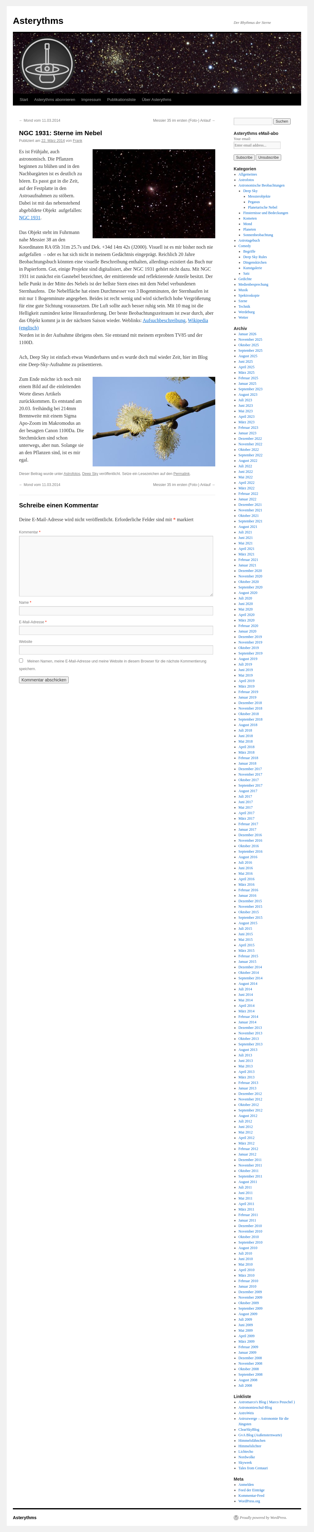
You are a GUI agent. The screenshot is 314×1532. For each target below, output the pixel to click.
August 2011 (248, 1182)
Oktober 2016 (249, 846)
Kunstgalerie (252, 268)
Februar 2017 (248, 824)
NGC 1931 (29, 217)
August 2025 (248, 356)
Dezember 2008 (250, 1358)
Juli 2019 (245, 664)
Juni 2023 (246, 405)
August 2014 (248, 983)
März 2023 (247, 422)
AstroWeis (246, 1413)
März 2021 (247, 554)
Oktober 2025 (249, 345)
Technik (244, 306)
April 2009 (247, 1336)
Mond (247, 224)
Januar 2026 (247, 334)
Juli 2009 (245, 1319)
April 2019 (247, 681)
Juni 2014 (246, 994)
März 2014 (247, 1011)
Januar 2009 (247, 1352)
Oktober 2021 (249, 516)
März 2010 (247, 1275)
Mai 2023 (246, 411)
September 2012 (250, 1110)
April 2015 (247, 945)
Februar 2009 (248, 1347)
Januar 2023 (247, 433)
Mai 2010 (246, 1264)
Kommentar (29, 532)
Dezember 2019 (250, 637)
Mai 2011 (246, 1198)
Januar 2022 (247, 499)
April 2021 (247, 549)
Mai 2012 (246, 1132)
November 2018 (250, 708)
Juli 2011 (245, 1187)
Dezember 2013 (250, 1028)
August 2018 (248, 725)
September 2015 (250, 917)
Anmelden (246, 1484)
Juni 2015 (246, 934)
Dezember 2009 (250, 1292)
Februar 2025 (248, 378)
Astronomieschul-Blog (255, 1407)
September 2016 (250, 851)
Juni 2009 (246, 1325)
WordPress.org (249, 1501)
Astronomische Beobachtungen (262, 185)
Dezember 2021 (250, 505)
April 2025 (247, 367)
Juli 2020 (245, 598)
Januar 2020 (247, 631)
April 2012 (247, 1138)
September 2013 (250, 1044)
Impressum (91, 99)
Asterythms (38, 21)
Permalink (181, 474)
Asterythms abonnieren (54, 99)
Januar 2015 (247, 961)
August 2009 (248, 1314)
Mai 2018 (246, 741)
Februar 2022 (248, 494)
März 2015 (247, 950)
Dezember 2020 (250, 571)
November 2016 (250, 840)
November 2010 (250, 1231)
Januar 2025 (247, 383)
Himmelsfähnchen (252, 1440)
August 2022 (248, 460)
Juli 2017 (245, 796)
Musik (243, 290)
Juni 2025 (246, 361)
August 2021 (248, 527)
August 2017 (248, 791)
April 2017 (247, 813)
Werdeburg (247, 312)
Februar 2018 (248, 758)
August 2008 (248, 1380)
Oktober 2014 (249, 972)
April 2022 (247, 482)
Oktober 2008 (249, 1369)
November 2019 (250, 642)
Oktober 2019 (249, 648)
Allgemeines (248, 174)
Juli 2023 (245, 400)
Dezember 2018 (250, 703)
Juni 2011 (246, 1193)
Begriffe (249, 251)
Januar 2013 (247, 1088)
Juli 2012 (245, 1121)
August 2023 (248, 394)
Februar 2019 (248, 692)
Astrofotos (71, 474)
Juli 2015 (245, 928)
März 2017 (247, 818)
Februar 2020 (248, 626)
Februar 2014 (248, 1017)
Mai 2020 (246, 609)
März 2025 (247, 372)
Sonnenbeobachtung (258, 235)
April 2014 (247, 1005)
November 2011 (250, 1165)
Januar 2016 (247, 895)
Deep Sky (90, 474)
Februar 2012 (248, 1149)
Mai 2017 (246, 807)
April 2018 (247, 747)
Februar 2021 (248, 560)
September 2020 (250, 587)
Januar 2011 (247, 1220)
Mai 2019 (246, 675)
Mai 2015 (246, 939)
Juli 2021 (245, 532)
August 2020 (248, 593)
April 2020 (247, 615)
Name (25, 602)
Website (25, 642)
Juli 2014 (245, 989)
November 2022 (250, 444)
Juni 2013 (246, 1061)
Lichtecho (246, 1451)
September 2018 (250, 719)
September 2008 (250, 1374)
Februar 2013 (248, 1083)
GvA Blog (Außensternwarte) (260, 1435)
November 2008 (250, 1363)
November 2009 (250, 1297)
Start (24, 99)
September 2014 (250, 978)
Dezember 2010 (250, 1226)
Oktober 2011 (249, 1171)
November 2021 (250, 510)
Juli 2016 (245, 862)
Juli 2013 (245, 1055)
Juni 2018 (246, 736)
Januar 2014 (247, 1022)
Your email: (242, 139)
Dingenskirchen (254, 262)
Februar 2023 (248, 427)
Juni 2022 (246, 471)
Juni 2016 (246, 868)
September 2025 (250, 350)
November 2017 (250, 774)
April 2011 (247, 1204)
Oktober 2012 (249, 1105)
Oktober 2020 (249, 582)
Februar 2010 (248, 1281)
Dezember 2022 (250, 438)
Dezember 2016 (250, 835)
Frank (77, 141)
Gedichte (245, 279)
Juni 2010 (246, 1259)
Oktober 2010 (249, 1237)
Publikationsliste (121, 99)
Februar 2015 (248, 956)
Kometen (250, 218)
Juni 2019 (246, 670)
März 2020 (247, 620)
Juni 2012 (246, 1127)
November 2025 (250, 339)
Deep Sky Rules (255, 257)
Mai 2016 (246, 873)
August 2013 (248, 1050)
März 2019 (247, 686)
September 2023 (250, 389)
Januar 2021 (247, 565)
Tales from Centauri (253, 1468)
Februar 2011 (248, 1215)
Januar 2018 (247, 763)
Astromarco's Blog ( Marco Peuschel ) (267, 1402)
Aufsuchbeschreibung (164, 320)
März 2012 (247, 1143)
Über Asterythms (156, 99)
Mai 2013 (246, 1066)
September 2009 (250, 1308)
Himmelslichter (250, 1446)
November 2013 (250, 1033)
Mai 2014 (246, 1000)
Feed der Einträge (252, 1490)
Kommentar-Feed (251, 1495)
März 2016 (247, 884)
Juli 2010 (245, 1253)
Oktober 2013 (249, 1039)
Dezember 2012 (250, 1094)
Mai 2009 (246, 1330)
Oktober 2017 (249, 780)
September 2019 (250, 653)
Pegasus (254, 202)
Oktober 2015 (249, 912)
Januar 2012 (247, 1154)
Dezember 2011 (250, 1160)
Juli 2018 (245, 730)
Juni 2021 (246, 538)
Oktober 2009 (249, 1303)
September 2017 (250, 785)
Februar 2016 (248, 890)
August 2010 (248, 1248)
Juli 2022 (245, 466)
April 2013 (247, 1072)
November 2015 (250, 906)
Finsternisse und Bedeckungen (265, 213)
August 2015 (248, 923)
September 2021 (250, 521)
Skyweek (245, 1462)
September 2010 (250, 1242)
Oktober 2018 (249, 714)
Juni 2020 (246, 604)
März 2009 (247, 1341)
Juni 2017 (246, 802)
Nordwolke (247, 1457)
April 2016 (247, 879)
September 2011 (250, 1176)
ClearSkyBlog (249, 1429)
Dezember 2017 (250, 769)
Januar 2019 (247, 697)
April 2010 (247, 1270)
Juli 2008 (245, 1385)
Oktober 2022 (249, 449)
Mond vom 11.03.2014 (39, 120)
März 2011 (247, 1209)
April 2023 (247, 416)
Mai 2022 (246, 477)
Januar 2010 (247, 1286)
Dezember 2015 (250, 901)
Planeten (249, 229)
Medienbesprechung (253, 284)
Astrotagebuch (249, 240)
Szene (243, 301)
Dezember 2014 (250, 967)
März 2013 (247, 1077)
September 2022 (250, 455)
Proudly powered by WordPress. (263, 1517)
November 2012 (250, 1099)
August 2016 (248, 857)
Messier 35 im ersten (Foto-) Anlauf (184, 120)
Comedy (245, 246)
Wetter (243, 317)
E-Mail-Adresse (33, 622)
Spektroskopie (249, 295)
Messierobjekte (259, 196)
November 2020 (250, 576)
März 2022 (247, 488)
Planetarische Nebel (263, 207)
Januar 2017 (247, 829)
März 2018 (247, 752)
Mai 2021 (246, 543)
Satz (246, 273)
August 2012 (248, 1116)
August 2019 (248, 659)
